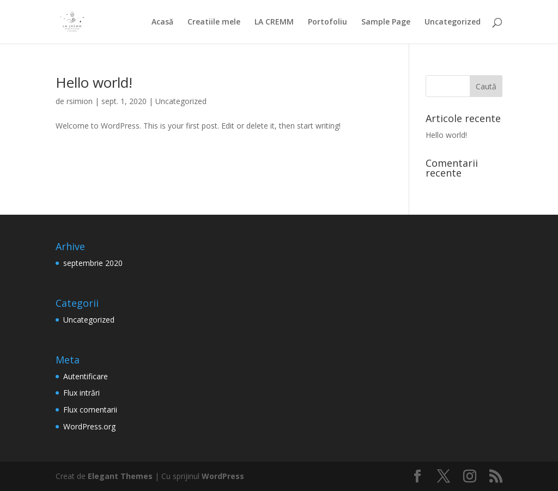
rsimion (79, 101)
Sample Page (385, 22)
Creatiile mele (213, 22)
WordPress (223, 476)
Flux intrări (81, 392)
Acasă (162, 22)
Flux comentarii (90, 409)
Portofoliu (327, 22)
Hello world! (94, 82)
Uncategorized (452, 22)
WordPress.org (89, 426)
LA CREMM (274, 22)
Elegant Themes (120, 476)
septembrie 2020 (93, 263)
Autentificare (85, 376)
